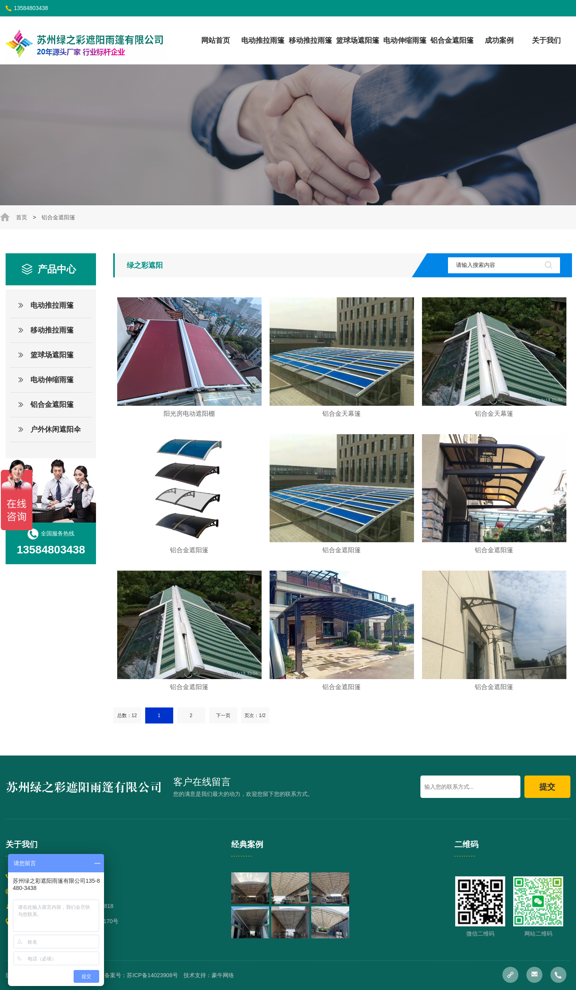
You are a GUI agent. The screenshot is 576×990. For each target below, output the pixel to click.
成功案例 (499, 40)
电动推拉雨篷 (262, 40)
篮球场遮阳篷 (357, 40)
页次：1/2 (255, 715)
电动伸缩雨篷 (404, 40)
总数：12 (127, 715)
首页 (21, 217)
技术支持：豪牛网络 (209, 975)
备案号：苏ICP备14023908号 (141, 975)
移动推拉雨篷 (310, 40)
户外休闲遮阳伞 (55, 429)
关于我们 (546, 40)
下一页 (223, 715)
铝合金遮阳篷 (452, 40)
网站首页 (215, 40)
